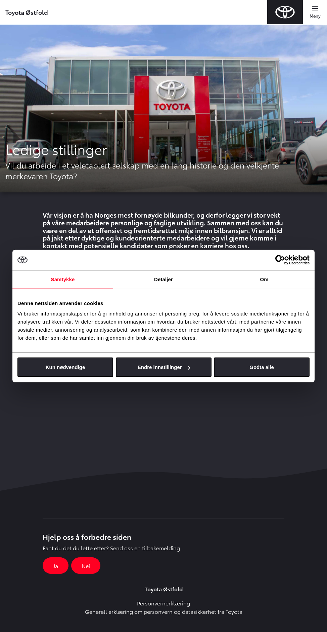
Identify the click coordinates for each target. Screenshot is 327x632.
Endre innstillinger (164, 367)
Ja (55, 565)
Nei (86, 565)
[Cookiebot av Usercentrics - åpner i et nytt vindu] (280, 260)
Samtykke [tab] (63, 279)
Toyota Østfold (26, 12)
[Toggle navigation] (315, 12)
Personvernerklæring (163, 603)
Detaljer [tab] (163, 279)
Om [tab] (264, 279)
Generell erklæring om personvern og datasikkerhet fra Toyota (163, 611)
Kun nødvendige (65, 367)
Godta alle (261, 367)
